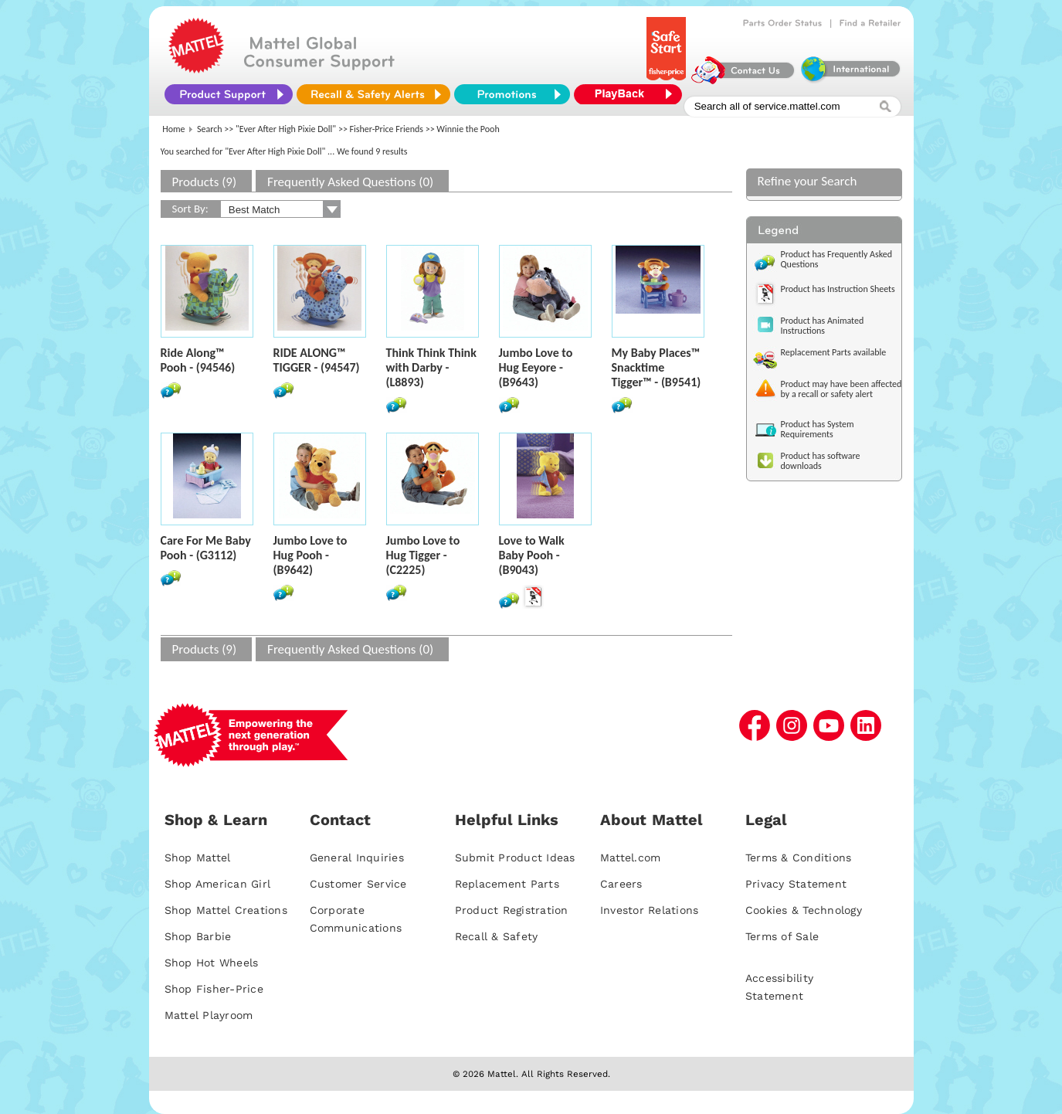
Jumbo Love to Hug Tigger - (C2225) (423, 555)
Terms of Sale (782, 936)
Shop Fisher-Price (214, 989)
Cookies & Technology (803, 910)
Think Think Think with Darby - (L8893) (431, 367)
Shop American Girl (218, 884)
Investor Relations (649, 910)
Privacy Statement (796, 884)
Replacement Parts (507, 884)
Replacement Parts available (834, 352)
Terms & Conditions (798, 857)
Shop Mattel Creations (226, 910)
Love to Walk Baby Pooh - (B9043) (532, 555)
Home (173, 129)
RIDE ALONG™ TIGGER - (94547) (316, 360)
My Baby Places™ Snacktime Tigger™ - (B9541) (656, 367)
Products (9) (204, 182)
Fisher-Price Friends (386, 129)
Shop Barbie (198, 936)
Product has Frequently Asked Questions (837, 259)
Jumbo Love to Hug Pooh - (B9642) (310, 555)
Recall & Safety (496, 936)
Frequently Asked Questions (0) (350, 182)
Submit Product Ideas (515, 857)
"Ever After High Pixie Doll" (286, 129)
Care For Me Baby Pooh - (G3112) (206, 547)
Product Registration (511, 910)
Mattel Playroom (209, 1015)
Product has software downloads (820, 460)
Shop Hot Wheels (212, 962)
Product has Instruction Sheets (838, 289)
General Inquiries (357, 857)
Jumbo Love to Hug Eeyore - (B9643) (536, 367)
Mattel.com (630, 857)
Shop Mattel (198, 857)
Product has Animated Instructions (822, 325)
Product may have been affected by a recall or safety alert (841, 389)
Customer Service (358, 884)
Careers (621, 884)
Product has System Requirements (817, 429)
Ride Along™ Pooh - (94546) (198, 360)
